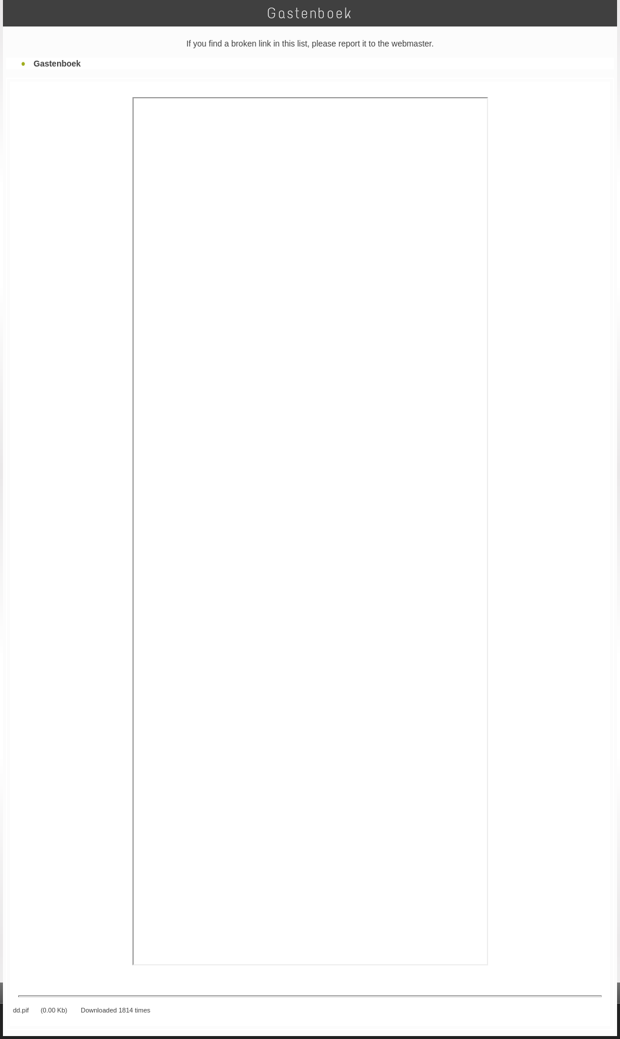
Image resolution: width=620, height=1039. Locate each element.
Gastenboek (57, 63)
